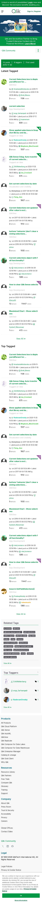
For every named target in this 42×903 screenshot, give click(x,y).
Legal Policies (6, 866)
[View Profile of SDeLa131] (12, 300)
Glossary (4, 786)
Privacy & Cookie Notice (11, 870)
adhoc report (9, 636)
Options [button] (38, 50)
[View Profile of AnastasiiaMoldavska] (21, 89)
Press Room (6, 807)
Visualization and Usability (20, 187)
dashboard (23, 643)
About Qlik (5, 803)
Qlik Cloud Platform (9, 726)
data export (8, 646)
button (6, 639)
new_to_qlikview (10, 657)
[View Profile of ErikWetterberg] (19, 166)
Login (30, 2)
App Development (17, 109)
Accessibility (6, 814)
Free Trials (5, 779)
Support (4, 793)
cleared (20, 639)
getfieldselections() (21, 650)
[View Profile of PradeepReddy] (19, 596)
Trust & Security (7, 810)
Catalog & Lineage (8, 755)
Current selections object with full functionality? (23, 259)
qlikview (16, 629)
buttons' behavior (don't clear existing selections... (23, 232)
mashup (30, 654)
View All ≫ (21, 339)
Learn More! (30, 44)
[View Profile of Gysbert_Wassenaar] (16, 327)
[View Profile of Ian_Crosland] (26, 173)
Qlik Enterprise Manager (10, 751)
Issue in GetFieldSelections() (22, 589)
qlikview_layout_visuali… (13, 632)
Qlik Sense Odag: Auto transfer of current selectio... (23, 158)
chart (13, 639)
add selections (29, 632)
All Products (6, 723)
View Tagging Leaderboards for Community (21, 672)
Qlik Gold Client (7, 758)
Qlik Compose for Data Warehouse (15, 748)
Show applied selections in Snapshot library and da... (23, 131)
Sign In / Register (34, 11)
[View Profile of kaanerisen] (25, 119)
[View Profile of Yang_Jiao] (18, 197)
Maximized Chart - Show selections (23, 312)
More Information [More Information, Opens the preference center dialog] (21, 900)
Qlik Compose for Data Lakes (13, 744)
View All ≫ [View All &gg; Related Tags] (8, 663)
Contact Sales (7, 831)
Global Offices (7, 828)
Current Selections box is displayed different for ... (23, 80)
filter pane (8, 650)
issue (23, 654)
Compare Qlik (6, 782)
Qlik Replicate (6, 741)
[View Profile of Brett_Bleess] (25, 95)
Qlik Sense (5, 730)
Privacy (4, 817)
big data (32, 636)
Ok (21, 895)
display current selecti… (23, 646)
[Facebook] (12, 846)
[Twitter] (2, 846)
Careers (4, 821)
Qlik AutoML (6, 733)
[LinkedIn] (7, 846)
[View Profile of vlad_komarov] (19, 268)
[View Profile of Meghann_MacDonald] (29, 146)
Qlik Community (20, 25)
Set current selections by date (23, 184)
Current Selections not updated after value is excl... (23, 209)
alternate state (21, 636)
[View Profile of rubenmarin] (26, 602)
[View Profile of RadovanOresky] (20, 140)
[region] (21, 887)
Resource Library (8, 772)
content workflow (10, 643)
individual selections (11, 654)
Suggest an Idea (16, 136)
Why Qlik (4, 762)
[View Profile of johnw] (11, 247)
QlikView (12, 85)
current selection (17, 106)
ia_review (7, 629)
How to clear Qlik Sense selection (23, 285)
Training (4, 790)
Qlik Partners (6, 775)
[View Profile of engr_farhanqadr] (20, 113)
